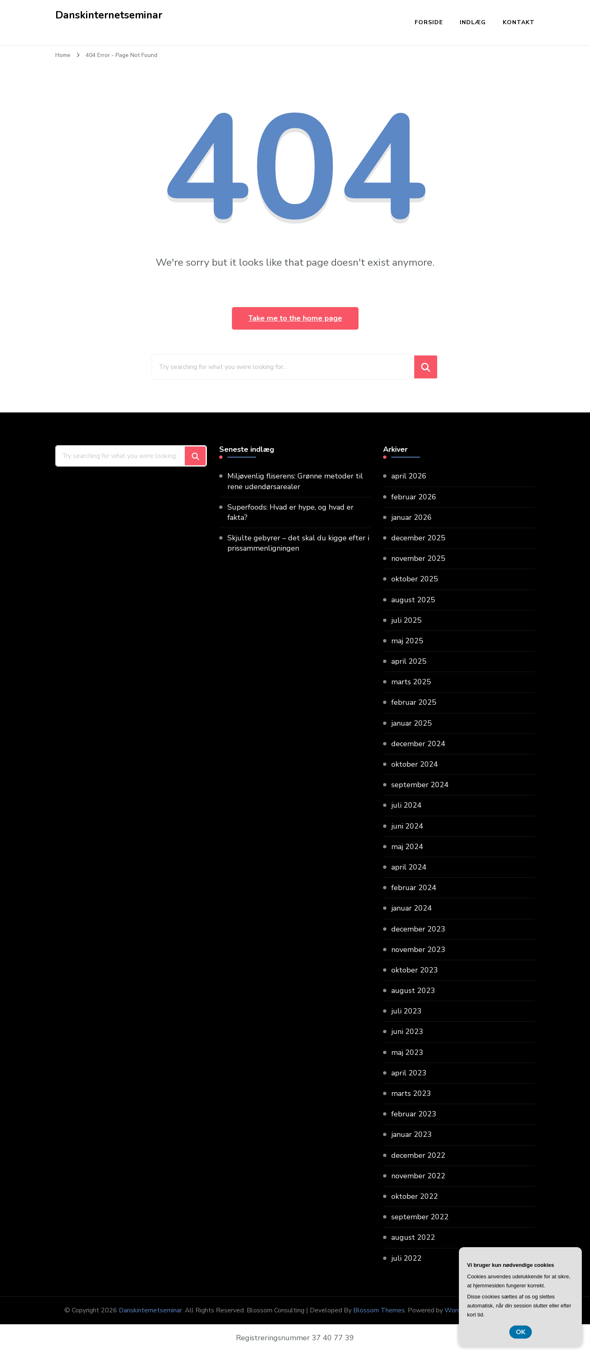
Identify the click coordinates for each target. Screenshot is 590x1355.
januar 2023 (411, 1134)
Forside (429, 22)
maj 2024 (407, 847)
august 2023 (413, 990)
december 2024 (418, 744)
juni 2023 (407, 1031)
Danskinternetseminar (108, 15)
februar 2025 (413, 702)
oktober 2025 (414, 579)
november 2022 (418, 1176)
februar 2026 (413, 497)
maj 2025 (407, 641)
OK (520, 1332)
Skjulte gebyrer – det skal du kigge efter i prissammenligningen (298, 543)
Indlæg (473, 22)
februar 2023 (413, 1114)
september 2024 (420, 785)
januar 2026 (411, 517)
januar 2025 (411, 723)
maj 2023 (407, 1052)
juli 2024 (406, 805)
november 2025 (418, 558)
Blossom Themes (379, 1310)
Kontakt (519, 22)
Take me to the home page (295, 318)
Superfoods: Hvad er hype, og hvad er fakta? (290, 512)
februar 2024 (413, 888)
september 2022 (420, 1217)
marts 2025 (411, 682)
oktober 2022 (414, 1196)
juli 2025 (406, 620)
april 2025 (409, 661)
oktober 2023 (414, 970)
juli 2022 (406, 1258)
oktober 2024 (414, 764)
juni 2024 (407, 826)
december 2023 (418, 929)
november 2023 (418, 949)
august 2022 (413, 1237)
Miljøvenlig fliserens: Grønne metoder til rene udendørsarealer (295, 481)
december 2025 (418, 538)
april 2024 (409, 867)
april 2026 (409, 476)
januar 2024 (411, 908)
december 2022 (418, 1155)
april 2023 (409, 1073)
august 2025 (413, 600)
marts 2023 (411, 1093)
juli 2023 (406, 1011)
